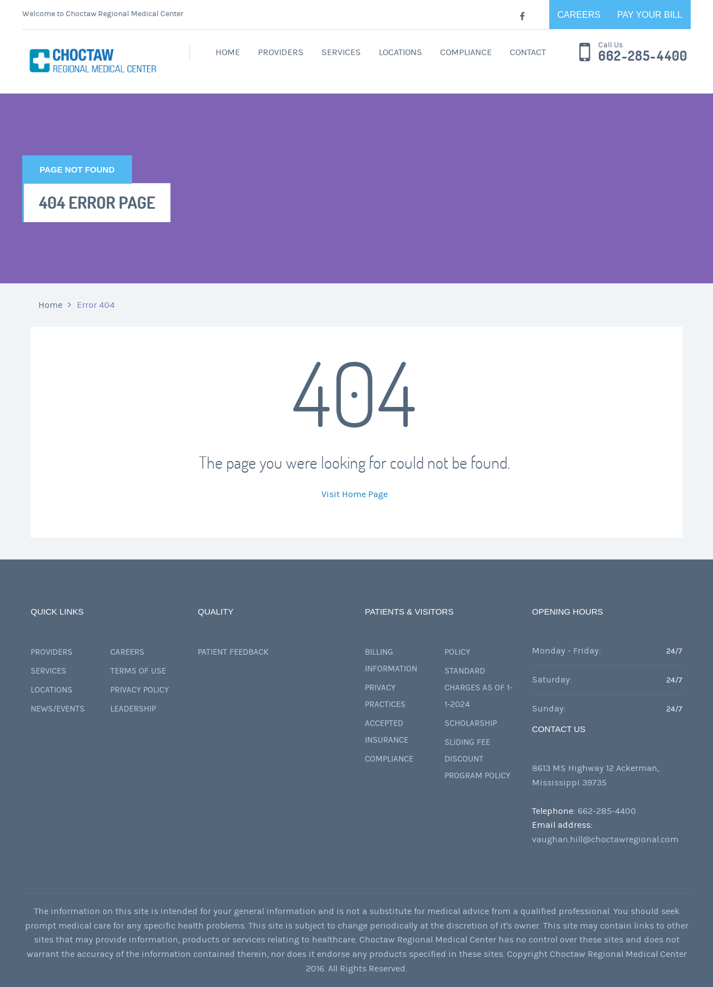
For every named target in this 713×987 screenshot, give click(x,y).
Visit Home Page (354, 494)
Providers (281, 52)
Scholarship (471, 723)
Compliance (466, 52)
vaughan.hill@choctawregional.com (605, 839)
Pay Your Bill (649, 14)
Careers (579, 14)
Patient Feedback (233, 652)
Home (228, 52)
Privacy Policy (139, 690)
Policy (457, 652)
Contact (528, 52)
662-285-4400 (642, 56)
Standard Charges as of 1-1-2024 (478, 687)
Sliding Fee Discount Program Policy (477, 759)
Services (341, 52)
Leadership (133, 709)
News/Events (58, 709)
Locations (400, 52)
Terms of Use (138, 671)
